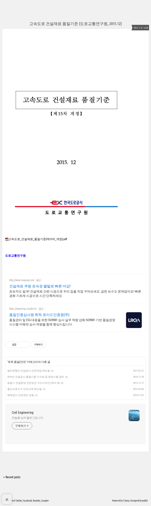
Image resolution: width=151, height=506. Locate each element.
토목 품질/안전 (17, 361)
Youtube (36, 500)
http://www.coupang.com (21, 280)
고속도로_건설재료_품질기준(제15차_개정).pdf (36, 239)
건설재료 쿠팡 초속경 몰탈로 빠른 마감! (40, 286)
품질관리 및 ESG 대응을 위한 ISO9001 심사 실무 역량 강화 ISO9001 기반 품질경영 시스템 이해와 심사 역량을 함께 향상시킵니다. (62, 322)
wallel (145, 500)
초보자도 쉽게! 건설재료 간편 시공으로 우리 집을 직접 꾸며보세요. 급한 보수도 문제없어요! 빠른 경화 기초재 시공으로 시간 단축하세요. (75, 293)
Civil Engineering (22, 412)
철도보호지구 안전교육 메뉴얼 (24, 389)
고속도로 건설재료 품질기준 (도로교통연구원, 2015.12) (75, 23)
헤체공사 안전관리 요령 (20, 395)
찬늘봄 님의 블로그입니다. (28, 417)
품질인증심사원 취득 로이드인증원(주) (39, 315)
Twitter (18, 500)
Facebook (27, 500)
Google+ (45, 500)
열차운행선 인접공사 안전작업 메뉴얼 (28, 370)
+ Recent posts (11, 477)
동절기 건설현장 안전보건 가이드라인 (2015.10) (33, 382)
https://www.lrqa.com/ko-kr (23, 308)
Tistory (126, 500)
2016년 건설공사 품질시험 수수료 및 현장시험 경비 (35, 376)
